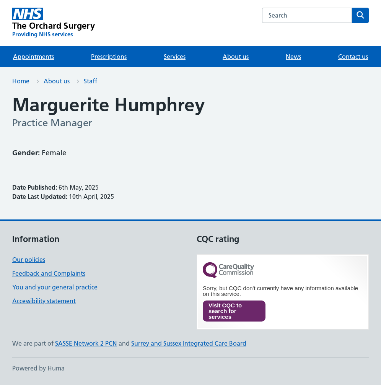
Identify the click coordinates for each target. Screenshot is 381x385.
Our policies (28, 259)
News (293, 56)
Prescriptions (109, 56)
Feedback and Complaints (48, 273)
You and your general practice (55, 287)
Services (175, 56)
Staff (90, 81)
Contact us (353, 56)
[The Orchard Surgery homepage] (53, 23)
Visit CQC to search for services (225, 311)
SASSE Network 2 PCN (86, 343)
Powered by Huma (38, 368)
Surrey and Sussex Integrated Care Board (188, 343)
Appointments (33, 56)
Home (20, 81)
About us (236, 56)
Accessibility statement (44, 301)
